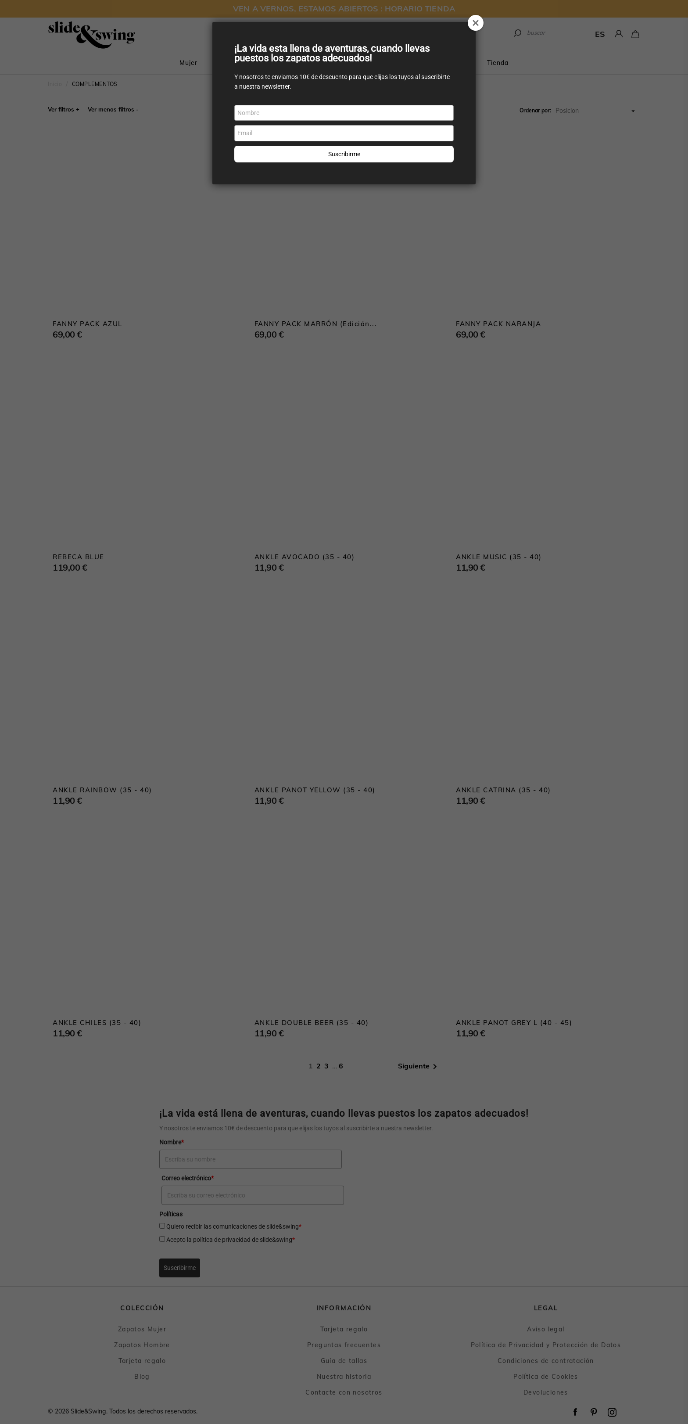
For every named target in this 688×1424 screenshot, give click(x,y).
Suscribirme (344, 154)
